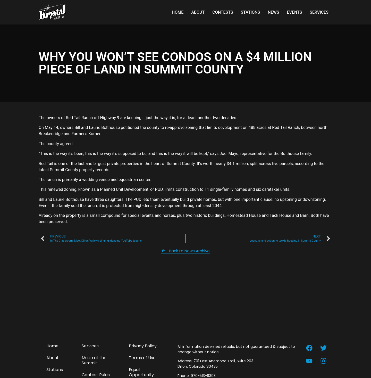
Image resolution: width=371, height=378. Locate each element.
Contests (222, 12)
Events (294, 12)
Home (177, 12)
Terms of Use (142, 358)
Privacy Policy (143, 346)
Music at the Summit (94, 360)
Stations (250, 12)
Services (319, 12)
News (273, 12)
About (198, 12)
